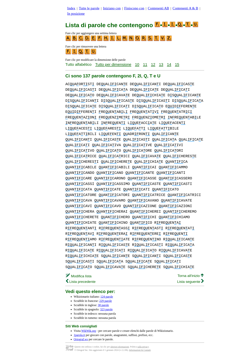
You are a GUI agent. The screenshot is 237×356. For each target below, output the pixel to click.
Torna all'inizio (191, 276)
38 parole (103, 305)
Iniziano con (112, 8)
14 (169, 64)
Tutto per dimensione (113, 64)
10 (137, 64)
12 (153, 64)
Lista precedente (81, 282)
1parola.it (79, 335)
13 (161, 64)
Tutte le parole (89, 8)
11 (145, 64)
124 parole (106, 296)
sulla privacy (143, 346)
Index (71, 8)
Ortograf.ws (81, 339)
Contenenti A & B (185, 8)
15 (177, 64)
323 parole (106, 309)
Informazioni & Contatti (140, 350)
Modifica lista (78, 276)
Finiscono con (134, 8)
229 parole (105, 300)
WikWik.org (88, 330)
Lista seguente (190, 282)
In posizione (76, 14)
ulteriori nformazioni (119, 346)
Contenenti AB (158, 8)
